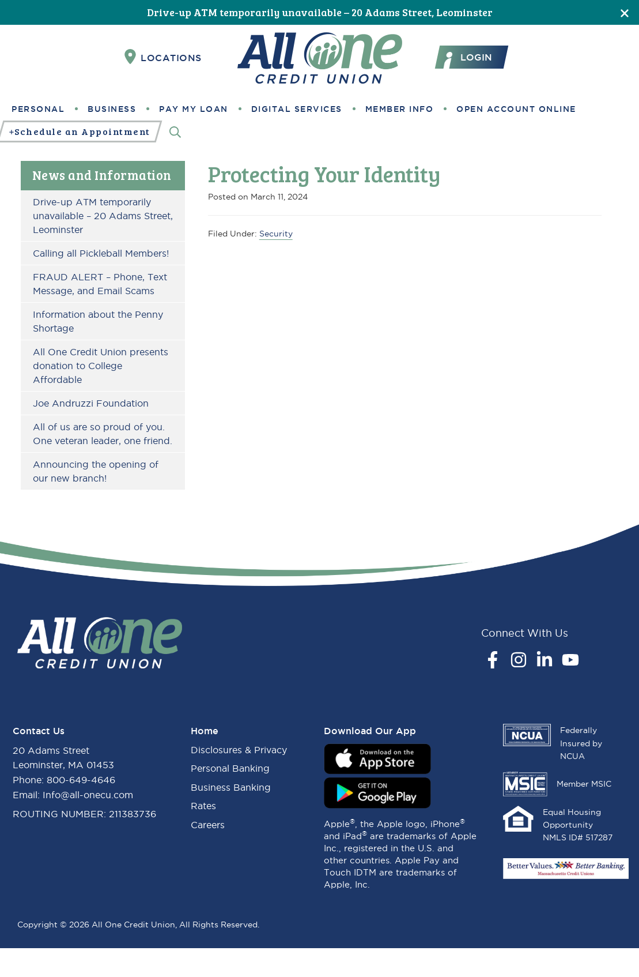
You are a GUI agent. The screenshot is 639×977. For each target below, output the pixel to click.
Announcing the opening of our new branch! (95, 471)
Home (204, 731)
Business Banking (231, 787)
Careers (208, 825)
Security (276, 233)
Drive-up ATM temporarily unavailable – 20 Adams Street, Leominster (320, 12)
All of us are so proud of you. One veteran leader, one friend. (102, 434)
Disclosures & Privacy (239, 750)
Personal (38, 109)
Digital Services (296, 109)
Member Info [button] (399, 109)
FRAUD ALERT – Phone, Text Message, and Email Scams (100, 284)
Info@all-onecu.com (88, 795)
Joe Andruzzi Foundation (91, 403)
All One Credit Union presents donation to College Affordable (100, 366)
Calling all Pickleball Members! (101, 253)
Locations (163, 57)
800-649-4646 (81, 780)
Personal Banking (230, 768)
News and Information (102, 174)
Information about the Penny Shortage (98, 321)
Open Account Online (516, 109)
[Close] (624, 12)
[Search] (175, 132)
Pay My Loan (193, 109)
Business (112, 109)
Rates (203, 806)
